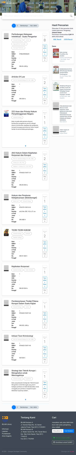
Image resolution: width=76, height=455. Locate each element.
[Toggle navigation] (71, 3)
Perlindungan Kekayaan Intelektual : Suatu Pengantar (24, 35)
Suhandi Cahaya (17, 40)
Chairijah (28, 233)
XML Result (57, 39)
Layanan (5, 431)
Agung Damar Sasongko (19, 44)
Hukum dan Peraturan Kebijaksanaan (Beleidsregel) (24, 196)
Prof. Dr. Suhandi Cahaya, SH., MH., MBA (23, 80)
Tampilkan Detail (44, 50)
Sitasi (45, 59)
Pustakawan (6, 434)
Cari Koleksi (69, 431)
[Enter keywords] (57, 431)
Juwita (27, 40)
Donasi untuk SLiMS (61, 438)
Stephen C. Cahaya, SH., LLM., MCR (22, 166)
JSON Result (68, 39)
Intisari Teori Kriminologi (22, 336)
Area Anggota (6, 436)
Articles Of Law (18, 77)
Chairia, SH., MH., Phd (18, 162)
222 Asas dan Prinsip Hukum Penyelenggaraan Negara (24, 112)
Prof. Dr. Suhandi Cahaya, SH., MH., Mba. (23, 158)
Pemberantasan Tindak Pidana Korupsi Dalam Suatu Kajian (25, 302)
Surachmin (28, 378)
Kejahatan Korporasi (20, 266)
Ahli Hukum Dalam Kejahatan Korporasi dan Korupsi (24, 154)
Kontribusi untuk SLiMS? (63, 442)
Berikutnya (24, 26)
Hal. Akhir (33, 26)
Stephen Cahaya (17, 237)
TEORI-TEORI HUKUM (21, 230)
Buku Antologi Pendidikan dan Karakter (64, 54)
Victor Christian (29, 270)
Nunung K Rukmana (18, 48)
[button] (25, 145)
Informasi (5, 429)
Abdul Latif (16, 201)
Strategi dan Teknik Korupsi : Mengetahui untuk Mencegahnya (24, 372)
